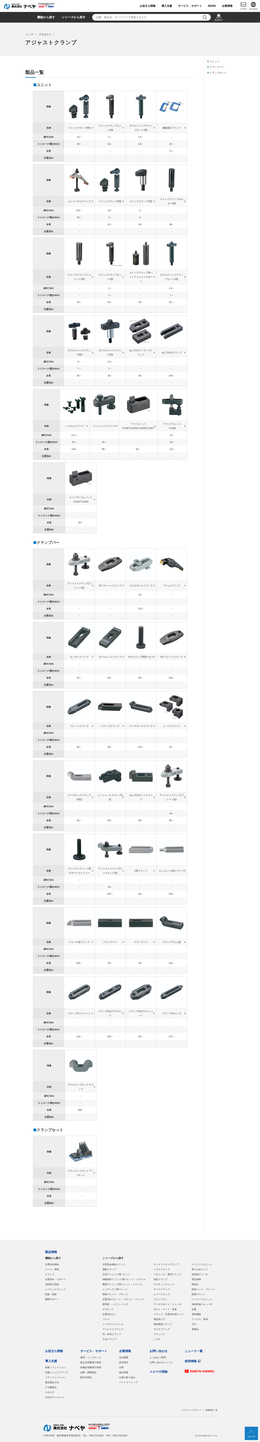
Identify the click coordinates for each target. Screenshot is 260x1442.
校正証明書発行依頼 (90, 1362)
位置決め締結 (52, 1264)
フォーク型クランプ (79, 942)
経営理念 (123, 1362)
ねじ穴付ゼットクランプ (141, 797)
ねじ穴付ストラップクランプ (141, 352)
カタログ (49, 1392)
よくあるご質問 (158, 1357)
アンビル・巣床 (200, 1319)
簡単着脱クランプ (163, 1324)
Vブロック (107, 1309)
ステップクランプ (110, 726)
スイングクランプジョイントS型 (79, 276)
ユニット (214, 61)
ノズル (157, 1339)
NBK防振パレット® (202, 1304)
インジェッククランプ (104, 426)
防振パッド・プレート (203, 1289)
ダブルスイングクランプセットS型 (141, 127)
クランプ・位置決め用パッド (169, 1314)
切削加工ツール (200, 1274)
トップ (29, 34)
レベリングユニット (55, 1289)
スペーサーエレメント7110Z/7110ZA (80, 499)
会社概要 (123, 1357)
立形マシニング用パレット (116, 1274)
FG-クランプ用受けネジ (141, 657)
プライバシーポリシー (192, 1410)
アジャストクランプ (112, 1329)
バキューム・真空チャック (167, 1274)
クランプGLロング (171, 1013)
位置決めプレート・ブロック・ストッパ (123, 1299)
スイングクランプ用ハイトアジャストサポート (141, 277)
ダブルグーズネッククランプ (81, 1086)
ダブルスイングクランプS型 (110, 352)
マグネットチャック (164, 1284)
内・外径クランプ (111, 1334)
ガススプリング (162, 1329)
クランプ (49, 1274)
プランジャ (159, 1334)
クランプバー (217, 67)
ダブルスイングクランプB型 (79, 352)
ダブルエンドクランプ (110, 657)
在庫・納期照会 (88, 1372)
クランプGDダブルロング (110, 1013)
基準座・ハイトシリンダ (115, 1304)
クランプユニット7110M (172, 425)
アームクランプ (171, 585)
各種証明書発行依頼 (90, 1367)
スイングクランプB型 (79, 127)
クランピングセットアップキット (81, 1172)
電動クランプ (109, 1269)
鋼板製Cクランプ (172, 127)
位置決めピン (109, 1314)
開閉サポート (52, 1299)
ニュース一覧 (194, 1351)
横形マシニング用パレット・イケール (122, 1284)
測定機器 (196, 1314)
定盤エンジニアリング (56, 1372)
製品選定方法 (52, 1382)
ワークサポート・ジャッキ (167, 1304)
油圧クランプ (160, 1279)
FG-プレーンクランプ (110, 585)
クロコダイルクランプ (141, 585)
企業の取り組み (127, 1377)
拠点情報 (123, 1372)
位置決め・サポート (55, 1279)
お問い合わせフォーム (161, 1362)
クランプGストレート (79, 1013)
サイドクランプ (162, 1289)
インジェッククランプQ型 (110, 797)
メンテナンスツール (112, 1324)
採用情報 (191, 1361)
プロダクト (45, 34)
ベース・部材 (52, 1269)
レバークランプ (162, 1294)
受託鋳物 (196, 1279)
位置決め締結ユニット (114, 1264)
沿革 (121, 1367)
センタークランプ (79, 657)
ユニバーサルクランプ (79, 201)
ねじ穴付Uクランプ (172, 352)
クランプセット (218, 72)
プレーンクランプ (79, 726)
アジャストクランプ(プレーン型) (79, 585)
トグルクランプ (162, 1269)
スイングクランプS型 (141, 201)
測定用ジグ (159, 1319)
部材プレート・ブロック (115, 1294)
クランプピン (160, 1299)
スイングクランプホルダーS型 (171, 201)
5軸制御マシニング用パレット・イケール (124, 1279)
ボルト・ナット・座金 (165, 1309)
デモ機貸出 (51, 1387)
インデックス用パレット (115, 1289)
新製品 (195, 1329)
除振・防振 (51, 1294)
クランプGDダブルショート (141, 1013)
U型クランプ (141, 870)
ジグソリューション (55, 1377)
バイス (105, 1319)
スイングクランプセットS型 (110, 127)
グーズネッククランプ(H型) (79, 797)
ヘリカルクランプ (74, 426)
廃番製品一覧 (212, 1410)
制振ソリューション (55, 1367)
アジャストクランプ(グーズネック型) (110, 870)
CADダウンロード (54, 1397)
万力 (194, 1324)
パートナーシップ (128, 1382)
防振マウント (199, 1294)
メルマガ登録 (158, 1371)
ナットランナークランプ (166, 1264)
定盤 (194, 1309)
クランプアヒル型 (171, 942)
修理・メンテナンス (90, 1357)
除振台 (195, 1284)
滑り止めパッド (200, 1269)
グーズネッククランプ (141, 726)
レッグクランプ (171, 726)
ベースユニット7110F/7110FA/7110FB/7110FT (138, 425)
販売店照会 (86, 1377)
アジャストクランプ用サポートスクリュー (79, 870)
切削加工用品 (52, 1284)
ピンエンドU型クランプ (171, 870)
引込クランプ (109, 1339)
